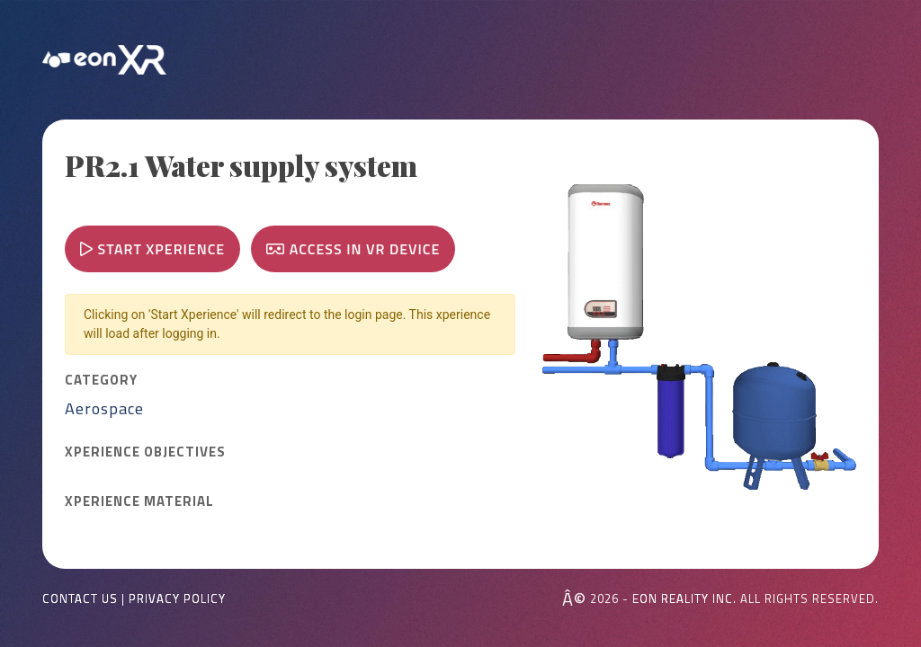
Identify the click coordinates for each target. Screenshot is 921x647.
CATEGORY (101, 380)
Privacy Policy (177, 599)
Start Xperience (152, 249)
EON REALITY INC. (684, 598)
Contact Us (80, 599)
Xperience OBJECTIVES (145, 452)
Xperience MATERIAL (139, 501)
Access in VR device (353, 249)
